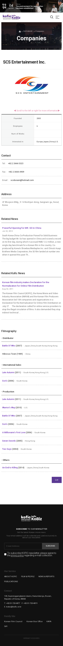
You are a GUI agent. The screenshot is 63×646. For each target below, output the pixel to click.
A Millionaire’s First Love (14, 432)
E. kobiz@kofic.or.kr (12, 607)
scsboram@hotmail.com (22, 180)
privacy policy (17, 556)
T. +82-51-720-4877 (12, 603)
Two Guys (7, 449)
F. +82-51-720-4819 (29, 603)
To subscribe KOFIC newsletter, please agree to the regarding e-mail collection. (31, 554)
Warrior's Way (9, 407)
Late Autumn (8, 372)
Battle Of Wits (9, 346)
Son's (5, 381)
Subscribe (50, 546)
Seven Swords (9, 441)
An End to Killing (10, 467)
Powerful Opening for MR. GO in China (21, 228)
